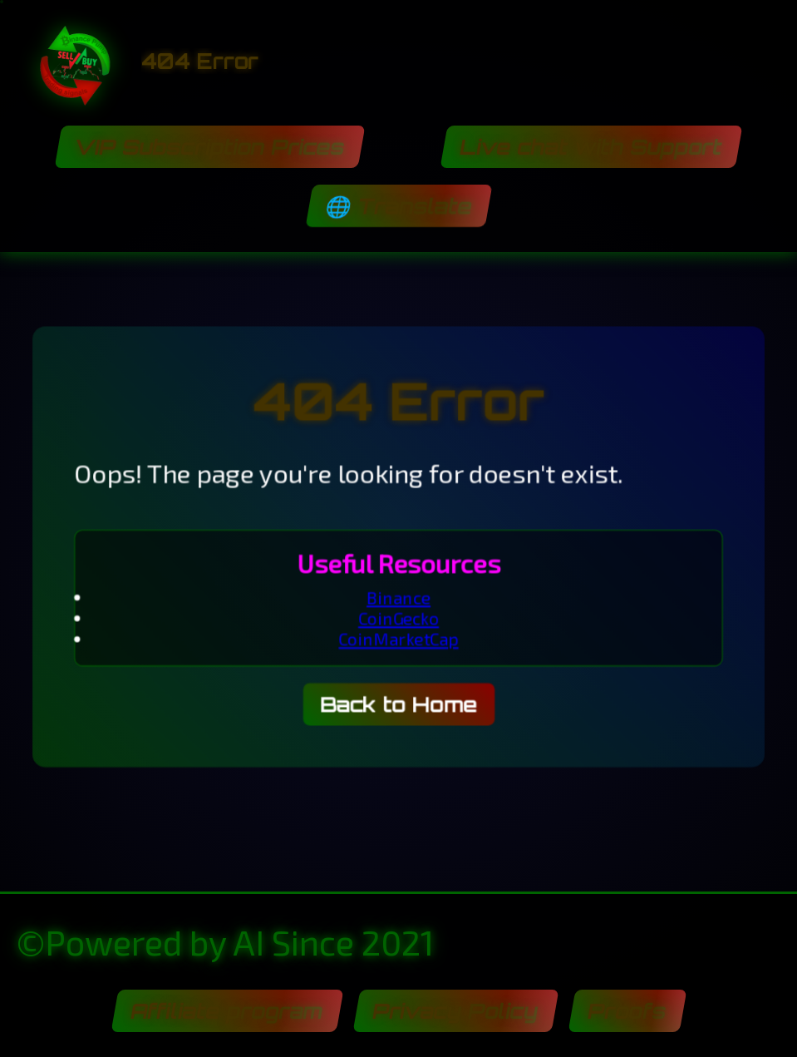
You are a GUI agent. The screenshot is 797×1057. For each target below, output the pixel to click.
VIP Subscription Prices (209, 147)
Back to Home (398, 706)
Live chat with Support (592, 147)
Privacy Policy (455, 1011)
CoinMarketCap (399, 639)
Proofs (627, 1011)
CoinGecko (398, 618)
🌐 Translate (398, 206)
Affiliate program (227, 1011)
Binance (399, 597)
